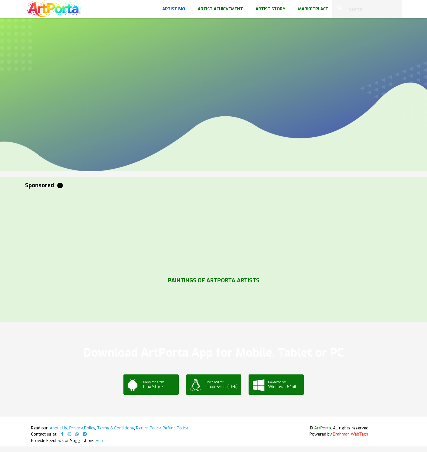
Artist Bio (173, 9)
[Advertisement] (192, 232)
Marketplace (313, 9)
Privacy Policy (82, 428)
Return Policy (148, 428)
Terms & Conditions (115, 428)
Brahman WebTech (350, 434)
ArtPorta (322, 428)
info (60, 185)
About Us (58, 428)
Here (100, 440)
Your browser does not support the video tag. (213, 56)
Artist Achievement (220, 9)
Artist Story (270, 9)
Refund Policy (175, 428)
